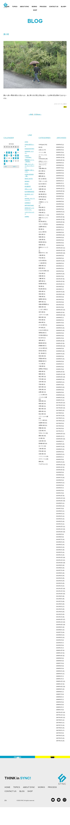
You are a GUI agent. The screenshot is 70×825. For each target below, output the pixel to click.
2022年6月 (59, 263)
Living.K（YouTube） (28, 157)
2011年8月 (59, 598)
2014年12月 (59, 495)
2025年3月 (59, 178)
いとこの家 (42, 420)
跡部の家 (41, 411)
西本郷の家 (42, 443)
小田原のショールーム (43, 202)
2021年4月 (59, 299)
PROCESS (43, 6)
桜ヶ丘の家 (42, 178)
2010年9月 (59, 627)
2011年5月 (59, 606)
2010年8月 (59, 629)
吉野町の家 (42, 425)
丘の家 (40, 438)
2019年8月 (59, 351)
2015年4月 (59, 485)
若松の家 (41, 234)
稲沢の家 (41, 387)
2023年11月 (59, 219)
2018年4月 (59, 392)
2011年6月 (59, 604)
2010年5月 (59, 637)
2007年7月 (59, 725)
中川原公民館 (42, 335)
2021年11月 (59, 281)
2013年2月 (59, 552)
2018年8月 (59, 382)
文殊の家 (41, 454)
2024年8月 (59, 196)
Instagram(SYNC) (30, 149)
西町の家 (41, 435)
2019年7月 (59, 353)
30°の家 (41, 327)
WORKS (34, 6)
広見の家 (41, 430)
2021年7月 (59, 291)
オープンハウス (43, 155)
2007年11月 (59, 715)
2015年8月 (59, 475)
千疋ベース (42, 181)
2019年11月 (59, 343)
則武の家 (41, 356)
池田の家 (41, 340)
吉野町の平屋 (42, 369)
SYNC (26, 142)
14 (15, 155)
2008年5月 (59, 699)
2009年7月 (59, 663)
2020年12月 (59, 309)
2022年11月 (59, 250)
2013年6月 (59, 542)
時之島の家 (42, 289)
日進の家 (41, 199)
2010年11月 (59, 622)
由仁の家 (41, 171)
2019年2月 (59, 366)
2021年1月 (59, 307)
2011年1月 (59, 617)
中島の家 (41, 212)
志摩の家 (41, 392)
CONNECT (28, 206)
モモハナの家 (42, 224)
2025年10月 (59, 160)
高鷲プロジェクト (43, 217)
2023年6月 (59, 232)
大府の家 (41, 191)
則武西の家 (42, 283)
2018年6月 (59, 387)
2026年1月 (59, 152)
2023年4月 (59, 237)
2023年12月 (59, 217)
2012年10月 (59, 562)
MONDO (27, 183)
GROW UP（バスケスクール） (30, 212)
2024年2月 (59, 211)
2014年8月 (59, 506)
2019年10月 (59, 346)
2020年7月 (59, 322)
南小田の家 (42, 221)
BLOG (63, 6)
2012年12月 (59, 557)
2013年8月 (59, 537)
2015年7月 (59, 477)
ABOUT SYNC (24, 6)
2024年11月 (59, 188)
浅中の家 (41, 312)
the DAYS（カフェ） (29, 197)
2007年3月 (59, 735)
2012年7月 (59, 570)
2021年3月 (59, 302)
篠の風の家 (42, 194)
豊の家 (40, 229)
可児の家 (41, 379)
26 (11, 161)
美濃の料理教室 (43, 304)
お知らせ (41, 149)
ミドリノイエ (42, 456)
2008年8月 (59, 691)
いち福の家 (42, 263)
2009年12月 (59, 650)
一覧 (34, 114)
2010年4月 (59, 640)
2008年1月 (59, 709)
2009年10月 (59, 655)
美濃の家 (41, 244)
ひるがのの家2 (42, 270)
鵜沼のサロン (42, 252)
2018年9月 (59, 379)
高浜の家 (41, 207)
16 (4, 158)
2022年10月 (59, 253)
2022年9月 (59, 255)
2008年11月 (59, 684)
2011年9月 (59, 596)
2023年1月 (59, 245)
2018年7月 (59, 384)
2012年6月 (59, 573)
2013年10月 (59, 531)
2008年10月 (59, 686)
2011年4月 (59, 609)
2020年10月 (59, 315)
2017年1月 (59, 431)
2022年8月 (59, 258)
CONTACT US (53, 6)
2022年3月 (59, 271)
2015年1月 (59, 493)
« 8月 (5, 166)
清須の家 (41, 294)
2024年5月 (59, 204)
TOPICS (14, 6)
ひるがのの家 (42, 330)
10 (6, 155)
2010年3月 (59, 642)
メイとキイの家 (43, 397)
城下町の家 (42, 196)
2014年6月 (59, 511)
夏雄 (65, 107)
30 (4, 163)
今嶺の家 (41, 366)
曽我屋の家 (42, 361)
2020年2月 (59, 335)
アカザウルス (42, 464)
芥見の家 (41, 451)
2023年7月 (59, 230)
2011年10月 (59, 593)
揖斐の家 (41, 371)
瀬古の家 (41, 408)
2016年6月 (59, 449)
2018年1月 (59, 400)
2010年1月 (59, 648)
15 (18, 155)
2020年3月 (59, 333)
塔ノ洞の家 (42, 353)
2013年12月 (59, 526)
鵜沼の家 (41, 317)
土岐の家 (41, 239)
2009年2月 (59, 676)
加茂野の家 (42, 422)
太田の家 (41, 381)
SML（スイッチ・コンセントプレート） (30, 167)
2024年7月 (59, 198)
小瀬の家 (41, 255)
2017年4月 (59, 423)
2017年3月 (59, 426)
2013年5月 (59, 544)
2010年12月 (59, 619)
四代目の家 (42, 350)
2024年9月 (59, 193)
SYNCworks (42, 158)
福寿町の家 (42, 299)
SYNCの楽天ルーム (30, 145)
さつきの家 (42, 325)
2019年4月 (59, 361)
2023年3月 (59, 240)
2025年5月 (59, 173)
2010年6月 (59, 635)
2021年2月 (59, 304)
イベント (41, 152)
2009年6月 (59, 666)
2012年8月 (59, 567)
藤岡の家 (41, 176)
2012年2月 (59, 583)
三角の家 (41, 448)
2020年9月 (59, 317)
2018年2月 (59, 397)
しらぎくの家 (42, 309)
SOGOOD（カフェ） (29, 152)
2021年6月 (59, 294)
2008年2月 (59, 707)
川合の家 (41, 273)
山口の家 (41, 186)
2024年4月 (59, 206)
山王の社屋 (42, 260)
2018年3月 (59, 395)
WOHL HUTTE (29, 180)
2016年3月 (59, 457)
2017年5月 (59, 420)
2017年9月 (59, 410)
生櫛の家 (41, 276)
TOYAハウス (42, 433)
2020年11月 (59, 312)
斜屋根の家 (42, 345)
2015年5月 (59, 482)
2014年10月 (59, 500)
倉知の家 (41, 322)
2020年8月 (59, 320)
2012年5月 (59, 575)
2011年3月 (59, 611)
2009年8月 (59, 660)
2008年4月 (59, 702)
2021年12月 (59, 278)
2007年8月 (59, 722)
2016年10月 (59, 439)
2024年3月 (59, 209)
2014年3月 (59, 519)
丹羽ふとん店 (28, 191)
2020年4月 (59, 330)
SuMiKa (27, 220)
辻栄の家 (41, 441)
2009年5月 (59, 668)
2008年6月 (59, 697)
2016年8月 (59, 444)
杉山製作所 (28, 188)
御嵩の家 (41, 307)
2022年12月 (59, 248)
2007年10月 (59, 717)
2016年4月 (59, 454)
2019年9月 (59, 348)
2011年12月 (59, 588)
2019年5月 (59, 358)
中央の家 (41, 258)
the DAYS (41, 338)
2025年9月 (59, 162)
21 (15, 158)
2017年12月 (59, 402)
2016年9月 (59, 441)
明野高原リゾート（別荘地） (30, 161)
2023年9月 (59, 224)
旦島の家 (41, 389)
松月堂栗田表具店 (30, 194)
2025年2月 (59, 180)
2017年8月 (59, 413)
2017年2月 (59, 428)
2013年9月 (59, 534)
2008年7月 (59, 694)
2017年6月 (59, 418)
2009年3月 (59, 673)
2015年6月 (59, 480)
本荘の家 (41, 319)
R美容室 (41, 173)
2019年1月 (59, 369)
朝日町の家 (42, 242)
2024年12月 (59, 186)
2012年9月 (59, 565)
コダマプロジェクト (30, 216)
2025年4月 (59, 175)
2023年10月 (59, 222)
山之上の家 (42, 232)
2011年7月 (59, 601)
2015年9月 (59, 472)
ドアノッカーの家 (43, 416)
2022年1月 (59, 276)
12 (11, 155)
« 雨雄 (30, 114)
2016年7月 (59, 446)
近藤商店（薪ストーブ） (30, 172)
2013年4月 (59, 547)
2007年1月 (59, 740)
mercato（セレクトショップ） (29, 202)
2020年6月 (59, 325)
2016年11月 (59, 436)
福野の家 (41, 281)
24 (6, 161)
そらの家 (41, 363)
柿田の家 (41, 403)
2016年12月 (59, 433)
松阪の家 (41, 210)
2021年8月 (59, 289)
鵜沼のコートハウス (43, 248)
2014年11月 (59, 498)
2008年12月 (59, 681)
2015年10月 (59, 469)
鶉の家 (40, 286)
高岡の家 (41, 401)
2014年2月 (59, 521)
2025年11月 (59, 157)
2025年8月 (59, 165)
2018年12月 (59, 371)
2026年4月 (59, 144)
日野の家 (41, 406)
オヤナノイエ (42, 459)
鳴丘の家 (41, 376)
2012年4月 (59, 578)
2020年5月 (59, 328)
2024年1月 (59, 214)
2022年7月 (59, 260)
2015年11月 (59, 467)
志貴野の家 (42, 226)
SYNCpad (41, 144)
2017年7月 (59, 415)
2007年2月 (59, 738)
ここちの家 (42, 394)
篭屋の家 (41, 237)
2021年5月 (59, 297)
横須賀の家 (42, 343)
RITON (27, 186)
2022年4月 (59, 268)
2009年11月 (59, 653)
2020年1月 (59, 338)
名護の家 (41, 189)
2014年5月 (59, 513)
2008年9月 (59, 689)
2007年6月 (59, 728)
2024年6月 (59, 201)
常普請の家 (42, 358)
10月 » (14, 166)
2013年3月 (59, 549)
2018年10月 (59, 377)
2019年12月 (59, 340)
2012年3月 (59, 580)
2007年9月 (59, 720)
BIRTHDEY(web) (29, 208)
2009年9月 (59, 658)
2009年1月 (59, 678)
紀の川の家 (42, 184)
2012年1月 (59, 586)
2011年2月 (59, 614)
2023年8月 (59, 227)
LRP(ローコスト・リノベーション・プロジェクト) (43, 163)
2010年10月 (59, 624)
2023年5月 (59, 235)
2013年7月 (59, 539)
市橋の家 (41, 296)
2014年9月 (59, 503)
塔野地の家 (42, 332)
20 (13, 158)
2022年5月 (59, 266)
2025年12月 (59, 155)
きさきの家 (42, 348)
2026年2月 (59, 149)
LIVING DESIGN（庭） (29, 177)
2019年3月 (59, 364)
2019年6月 (59, 356)
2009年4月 (59, 671)
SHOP (35, 10)
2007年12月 (59, 712)
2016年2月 (59, 459)
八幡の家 (41, 278)
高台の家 (41, 414)
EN (65, 6)
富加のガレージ (43, 215)
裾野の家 (41, 301)
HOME (7, 805)
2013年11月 (59, 529)
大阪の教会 (42, 168)
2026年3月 (59, 147)
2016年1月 (59, 462)
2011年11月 (59, 591)
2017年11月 (59, 405)
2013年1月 (59, 555)
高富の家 (41, 291)
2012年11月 (59, 560)
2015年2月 (59, 490)
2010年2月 (59, 645)
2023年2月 (59, 242)
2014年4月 (59, 516)
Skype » (39, 114)
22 (18, 158)
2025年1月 (59, 183)
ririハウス (41, 446)
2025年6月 (59, 170)
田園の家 (41, 428)
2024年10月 (59, 191)
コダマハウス (42, 314)
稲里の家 (41, 268)
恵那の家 (41, 265)
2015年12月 (59, 464)
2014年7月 (59, 508)
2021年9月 (59, 286)
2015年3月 (59, 487)
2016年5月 (59, 451)
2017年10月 (59, 408)
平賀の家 (41, 384)
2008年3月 (59, 704)
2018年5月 (59, 389)
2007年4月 (59, 733)
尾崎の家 (41, 374)
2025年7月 (59, 168)
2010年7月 (59, 632)
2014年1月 (59, 524)
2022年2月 (59, 273)
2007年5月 (59, 730)
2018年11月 (59, 374)
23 (4, 161)
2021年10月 (59, 284)
